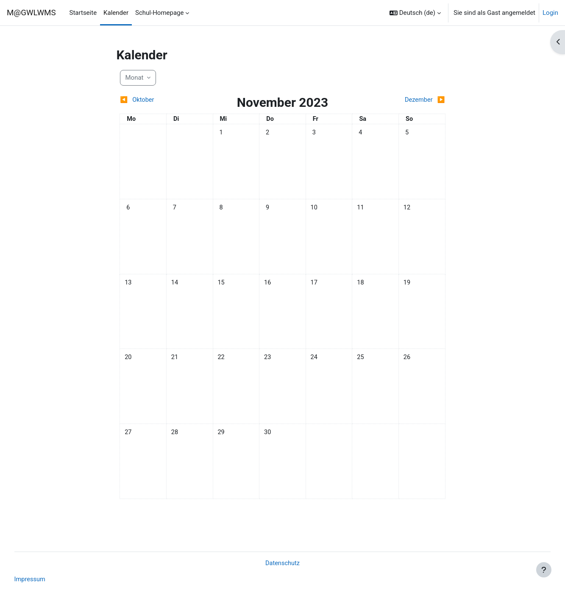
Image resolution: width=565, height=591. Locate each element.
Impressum (46, 579)
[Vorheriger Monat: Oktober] (160, 100)
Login (550, 13)
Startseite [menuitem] (83, 13)
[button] (415, 12)
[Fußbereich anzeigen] (543, 569)
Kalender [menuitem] (115, 13)
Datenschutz (283, 563)
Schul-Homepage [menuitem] (159, 13)
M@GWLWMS (31, 12)
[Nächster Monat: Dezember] (404, 100)
